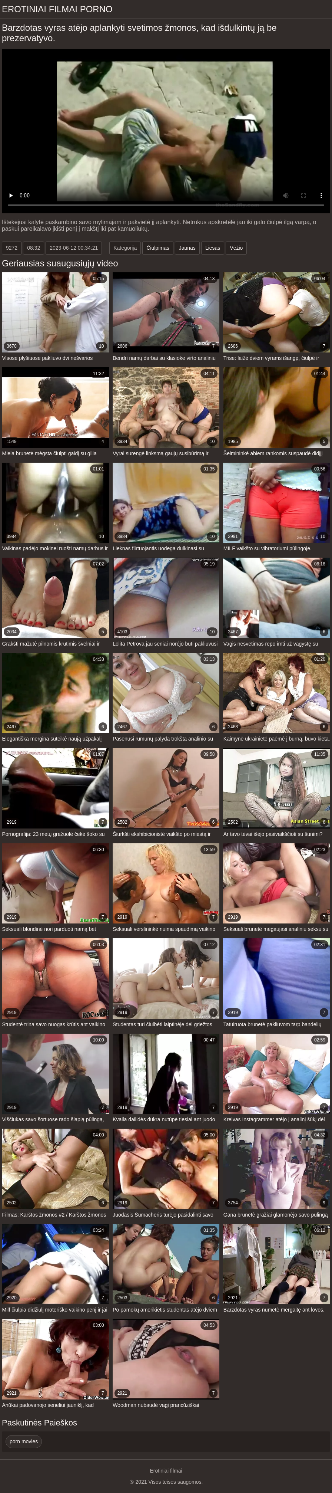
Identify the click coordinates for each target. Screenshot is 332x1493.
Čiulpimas (157, 248)
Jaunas (187, 248)
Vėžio (236, 248)
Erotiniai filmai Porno (57, 9)
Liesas (212, 248)
